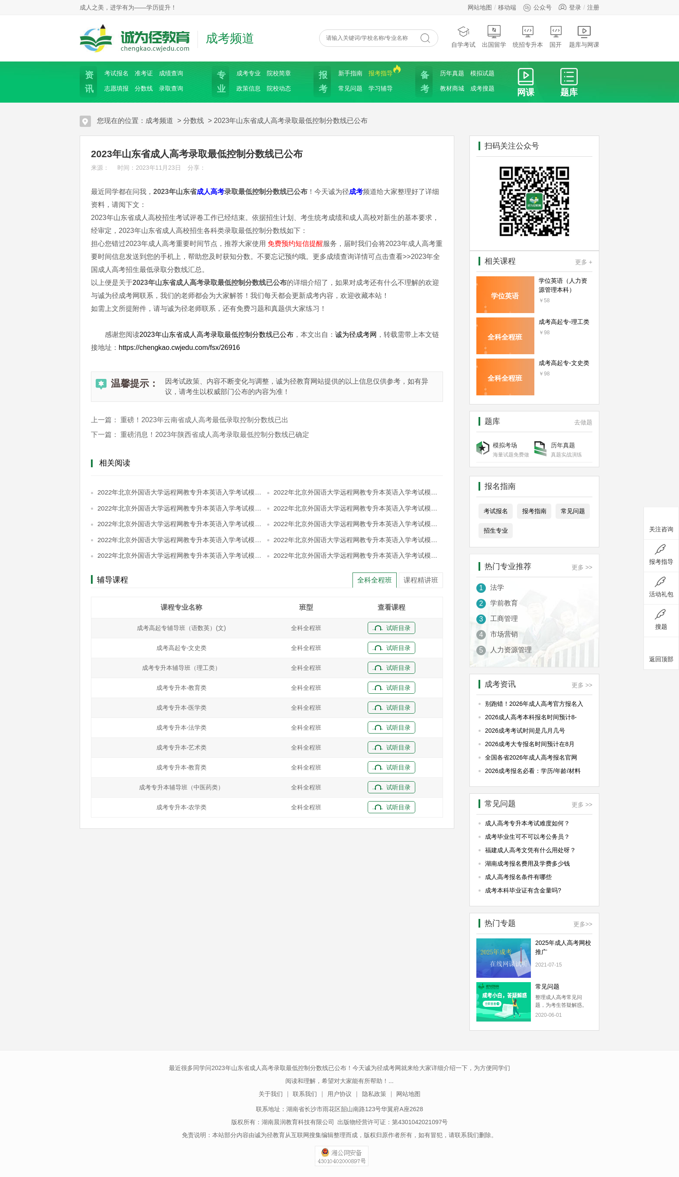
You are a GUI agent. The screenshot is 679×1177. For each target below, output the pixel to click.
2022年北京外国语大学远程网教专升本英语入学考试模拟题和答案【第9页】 (180, 555)
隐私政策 (374, 1093)
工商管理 (497, 619)
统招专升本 (528, 36)
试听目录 (398, 627)
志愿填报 (116, 88)
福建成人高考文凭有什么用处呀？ (530, 850)
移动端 (507, 7)
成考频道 (159, 120)
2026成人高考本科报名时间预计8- (531, 717)
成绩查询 (171, 73)
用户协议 (339, 1093)
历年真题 (452, 73)
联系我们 (305, 1093)
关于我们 (271, 1093)
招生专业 (496, 530)
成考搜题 (482, 88)
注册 (593, 7)
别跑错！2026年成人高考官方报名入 (534, 703)
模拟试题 (482, 73)
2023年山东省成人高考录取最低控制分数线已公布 (291, 120)
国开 (556, 36)
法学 (490, 588)
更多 (582, 924)
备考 (423, 82)
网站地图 (480, 7)
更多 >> (582, 567)
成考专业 (248, 73)
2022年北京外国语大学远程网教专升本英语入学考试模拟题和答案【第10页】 (357, 555)
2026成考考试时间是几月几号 (525, 730)
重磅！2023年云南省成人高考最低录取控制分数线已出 (204, 420)
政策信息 (248, 88)
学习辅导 (381, 88)
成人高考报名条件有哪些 (518, 876)
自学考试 (463, 36)
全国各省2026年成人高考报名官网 (531, 757)
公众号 (537, 7)
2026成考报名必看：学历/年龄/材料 (533, 770)
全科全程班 (374, 580)
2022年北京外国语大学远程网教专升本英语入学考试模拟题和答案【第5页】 (180, 523)
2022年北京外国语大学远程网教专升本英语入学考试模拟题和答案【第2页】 (357, 492)
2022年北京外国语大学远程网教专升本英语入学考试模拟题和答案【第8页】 (357, 539)
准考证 (144, 73)
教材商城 (452, 88)
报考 (322, 82)
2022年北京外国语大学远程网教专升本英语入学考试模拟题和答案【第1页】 (180, 492)
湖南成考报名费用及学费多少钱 (527, 863)
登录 (575, 7)
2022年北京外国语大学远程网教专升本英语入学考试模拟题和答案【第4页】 (357, 508)
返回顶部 (661, 652)
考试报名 (116, 73)
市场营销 (497, 635)
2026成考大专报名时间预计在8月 (530, 743)
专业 (220, 82)
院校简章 (279, 73)
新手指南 (350, 73)
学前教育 (497, 603)
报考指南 (534, 511)
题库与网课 (584, 36)
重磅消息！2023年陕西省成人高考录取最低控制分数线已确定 (214, 434)
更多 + (583, 262)
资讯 (88, 82)
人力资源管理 (504, 650)
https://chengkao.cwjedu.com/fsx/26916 (179, 347)
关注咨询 (661, 522)
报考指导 (381, 73)
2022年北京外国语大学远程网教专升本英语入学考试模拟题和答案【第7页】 (180, 539)
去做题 (583, 422)
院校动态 (279, 88)
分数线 (144, 88)
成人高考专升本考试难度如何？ (527, 823)
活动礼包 (661, 587)
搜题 (661, 619)
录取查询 (171, 88)
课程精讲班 (421, 580)
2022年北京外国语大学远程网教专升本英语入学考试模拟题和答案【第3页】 (180, 508)
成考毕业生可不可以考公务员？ (527, 836)
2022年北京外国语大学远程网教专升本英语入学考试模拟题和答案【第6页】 (357, 523)
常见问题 (350, 88)
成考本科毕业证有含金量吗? (523, 890)
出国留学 (494, 36)
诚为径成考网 (356, 334)
